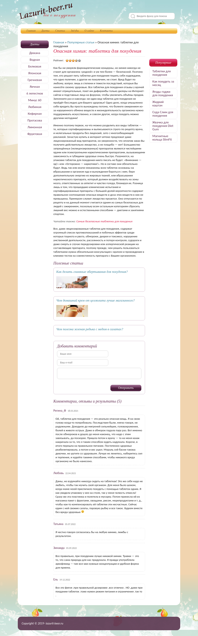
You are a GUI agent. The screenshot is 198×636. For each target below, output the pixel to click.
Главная (31, 30)
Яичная (35, 87)
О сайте (89, 30)
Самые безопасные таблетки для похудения (104, 221)
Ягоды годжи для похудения (162, 93)
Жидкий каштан (158, 103)
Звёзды (75, 30)
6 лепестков (34, 93)
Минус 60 (34, 100)
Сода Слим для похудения (162, 114)
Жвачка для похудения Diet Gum (162, 125)
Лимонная (34, 127)
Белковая (34, 66)
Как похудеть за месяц (163, 83)
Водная (35, 60)
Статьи (60, 30)
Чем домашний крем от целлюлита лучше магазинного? (95, 300)
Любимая (34, 107)
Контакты (106, 30)
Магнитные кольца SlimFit (162, 138)
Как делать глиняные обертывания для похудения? (92, 272)
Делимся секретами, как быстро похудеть (47, 12)
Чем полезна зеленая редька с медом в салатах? (89, 329)
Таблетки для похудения (161, 73)
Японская (34, 73)
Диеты (45, 30)
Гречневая (35, 80)
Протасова (34, 120)
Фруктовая (34, 134)
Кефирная (35, 114)
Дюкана (34, 53)
